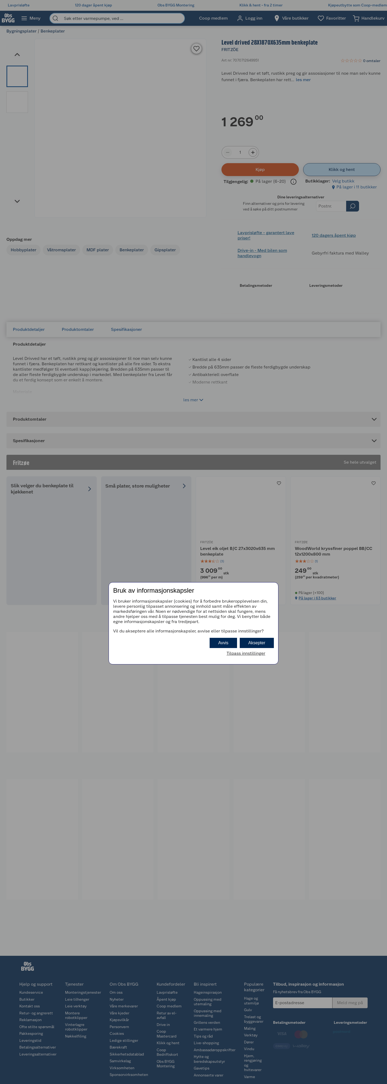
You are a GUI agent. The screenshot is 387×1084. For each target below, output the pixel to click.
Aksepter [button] (256, 643)
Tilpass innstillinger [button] (246, 653)
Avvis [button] (223, 643)
